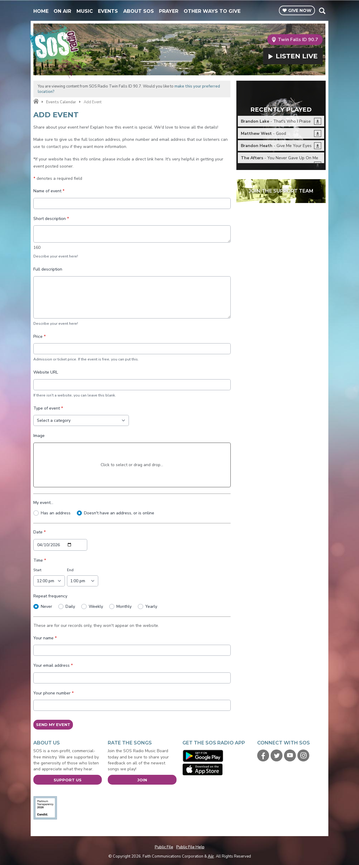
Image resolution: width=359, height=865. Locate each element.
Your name (45, 638)
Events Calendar (61, 102)
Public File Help (190, 847)
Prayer (168, 11)
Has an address (55, 513)
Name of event (49, 191)
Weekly (95, 606)
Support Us (68, 779)
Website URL (45, 372)
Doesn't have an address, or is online (119, 513)
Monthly (124, 606)
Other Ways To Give (212, 11)
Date (39, 532)
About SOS (138, 11)
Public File (164, 847)
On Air (62, 11)
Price (39, 336)
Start (37, 570)
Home (41, 11)
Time (39, 560)
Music (85, 11)
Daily (70, 606)
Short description (51, 218)
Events (108, 11)
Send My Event (53, 724)
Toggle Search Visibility (322, 10)
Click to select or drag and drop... (132, 464)
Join (142, 779)
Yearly (151, 606)
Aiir (211, 856)
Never (46, 606)
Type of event (48, 408)
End (70, 570)
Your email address (53, 665)
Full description (47, 269)
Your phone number (53, 693)
